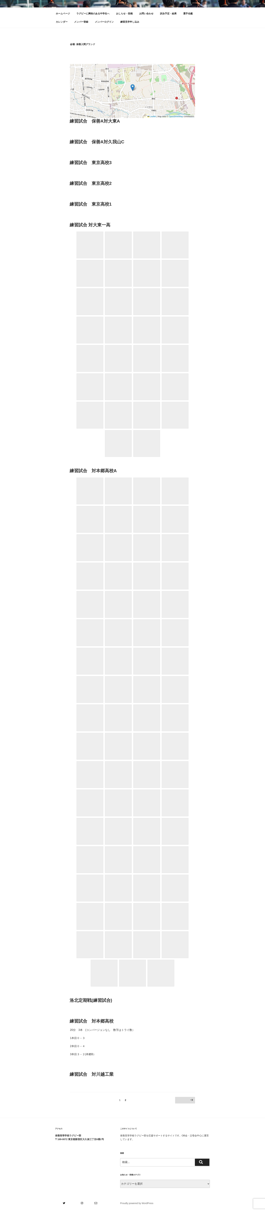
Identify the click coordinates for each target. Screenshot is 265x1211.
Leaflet (151, 116)
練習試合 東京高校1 (91, 204)
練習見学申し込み (129, 21)
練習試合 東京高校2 (91, 183)
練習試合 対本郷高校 (92, 1021)
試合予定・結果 (168, 13)
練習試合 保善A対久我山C (97, 141)
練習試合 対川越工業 (92, 1074)
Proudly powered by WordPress (136, 1203)
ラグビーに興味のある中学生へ (93, 13)
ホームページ (63, 13)
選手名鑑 (188, 13)
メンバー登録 (81, 21)
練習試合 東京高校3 (91, 162)
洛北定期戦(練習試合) (91, 1000)
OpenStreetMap (176, 116)
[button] (132, 87)
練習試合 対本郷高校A (93, 470)
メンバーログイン (104, 21)
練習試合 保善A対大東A (95, 121)
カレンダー (62, 21)
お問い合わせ (146, 13)
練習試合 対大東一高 (90, 224)
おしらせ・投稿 (124, 13)
